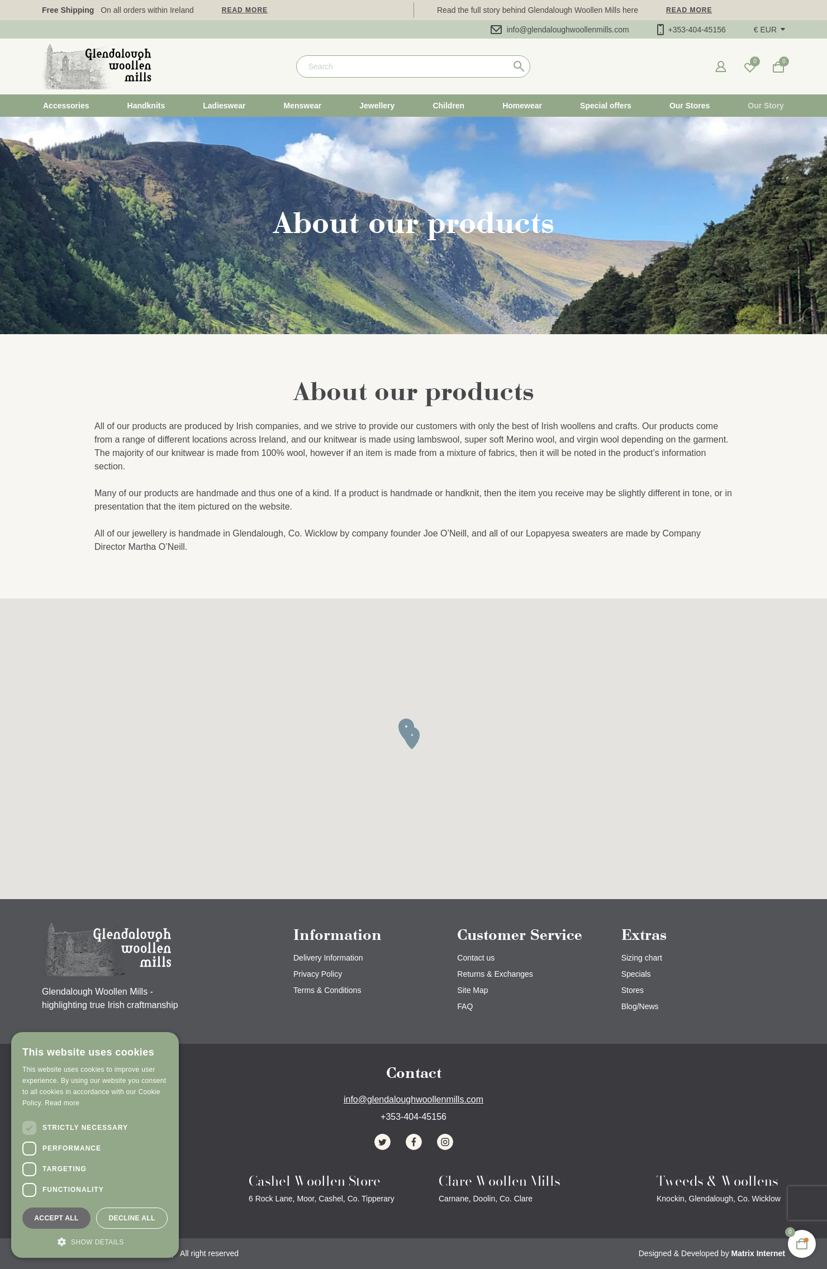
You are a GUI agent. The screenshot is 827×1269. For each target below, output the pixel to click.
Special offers (605, 105)
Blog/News (640, 1006)
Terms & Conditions (327, 990)
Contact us (476, 957)
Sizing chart (641, 957)
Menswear (303, 105)
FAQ (465, 1006)
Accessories (66, 105)
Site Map (472, 990)
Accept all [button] (56, 1218)
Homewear (522, 105)
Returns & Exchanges (495, 973)
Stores (632, 990)
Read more (245, 10)
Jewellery (377, 105)
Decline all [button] (131, 1218)
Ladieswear (224, 105)
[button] (769, 29)
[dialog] (95, 1145)
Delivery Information (328, 957)
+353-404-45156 (691, 29)
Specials (636, 973)
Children (448, 105)
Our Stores (689, 105)
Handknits (146, 105)
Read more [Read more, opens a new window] (62, 1103)
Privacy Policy (317, 973)
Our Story (766, 105)
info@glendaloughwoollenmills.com (559, 29)
